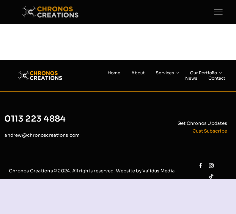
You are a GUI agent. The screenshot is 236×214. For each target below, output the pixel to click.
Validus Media (158, 171)
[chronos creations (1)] (53, 8)
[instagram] (211, 165)
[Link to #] (218, 12)
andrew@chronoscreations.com (42, 135)
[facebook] (200, 165)
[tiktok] (211, 176)
